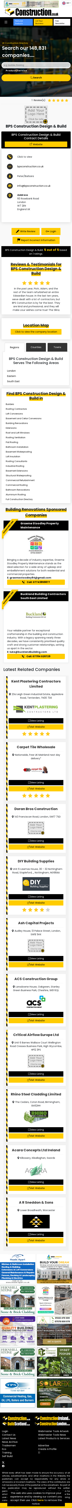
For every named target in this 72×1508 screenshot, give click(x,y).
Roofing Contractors (16, 408)
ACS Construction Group (36, 979)
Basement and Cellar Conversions (24, 418)
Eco (4, 1449)
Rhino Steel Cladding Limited (36, 1094)
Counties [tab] (36, 347)
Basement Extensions (17, 470)
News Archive (10, 1442)
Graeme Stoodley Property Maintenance (39, 525)
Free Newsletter (60, 22)
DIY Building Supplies (36, 861)
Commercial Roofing (17, 485)
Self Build (7, 1456)
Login (51, 231)
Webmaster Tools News (52, 1434)
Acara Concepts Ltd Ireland (36, 1150)
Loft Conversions (14, 413)
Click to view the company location (36, 331)
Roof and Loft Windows (18, 432)
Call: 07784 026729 (36, 656)
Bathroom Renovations (18, 489)
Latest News (9, 1438)
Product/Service (16, 70)
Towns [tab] (57, 347)
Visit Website (36, 727)
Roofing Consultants (16, 461)
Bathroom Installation (17, 447)
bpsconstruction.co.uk (30, 166)
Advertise (43, 1445)
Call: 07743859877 (36, 582)
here (40, 1500)
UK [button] (65, 3)
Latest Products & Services (54, 1438)
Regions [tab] (14, 347)
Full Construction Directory (19, 499)
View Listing (36, 720)
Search (36, 77)
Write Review (25, 231)
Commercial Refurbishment (20, 480)
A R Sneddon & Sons (36, 1202)
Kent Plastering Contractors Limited (36, 684)
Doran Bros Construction (36, 808)
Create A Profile (47, 1449)
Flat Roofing (12, 442)
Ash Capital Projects (36, 923)
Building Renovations (17, 423)
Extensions (11, 428)
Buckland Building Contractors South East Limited (43, 596)
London (11, 370)
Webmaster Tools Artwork (53, 1431)
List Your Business (39, 22)
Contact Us (8, 1434)
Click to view (24, 156)
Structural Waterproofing (18, 475)
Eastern (11, 376)
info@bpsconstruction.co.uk (33, 186)
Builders (10, 404)
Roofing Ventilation (15, 437)
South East (13, 381)
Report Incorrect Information (36, 240)
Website (38, 144)
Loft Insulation (13, 456)
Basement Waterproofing (19, 451)
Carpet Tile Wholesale (36, 747)
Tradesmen (9, 1445)
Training (7, 1452)
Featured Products (19, 22)
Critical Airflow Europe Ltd (36, 1034)
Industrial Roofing (15, 466)
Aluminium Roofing (16, 494)
